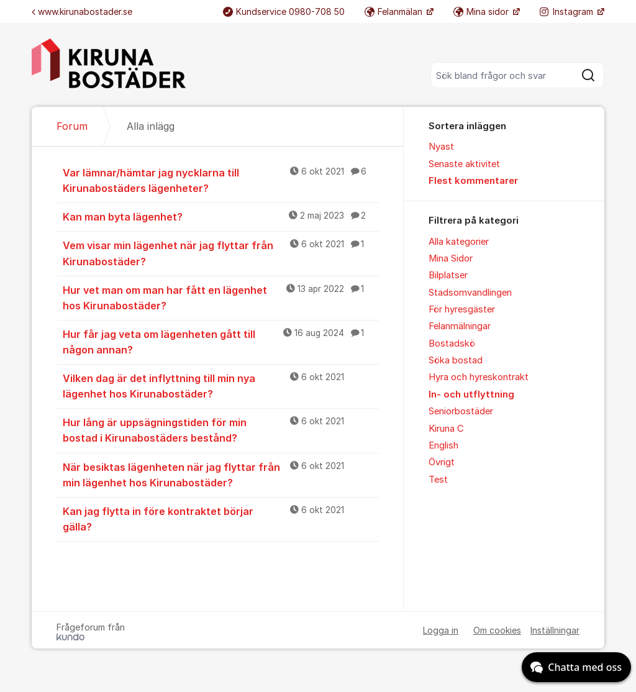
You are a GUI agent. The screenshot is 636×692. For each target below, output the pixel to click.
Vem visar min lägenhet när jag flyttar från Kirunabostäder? (221, 252)
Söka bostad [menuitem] (456, 360)
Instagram (568, 11)
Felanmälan (395, 11)
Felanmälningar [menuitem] (460, 326)
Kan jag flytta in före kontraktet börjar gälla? (221, 518)
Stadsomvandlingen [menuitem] (470, 292)
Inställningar (554, 630)
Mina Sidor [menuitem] (451, 258)
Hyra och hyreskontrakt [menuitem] (479, 377)
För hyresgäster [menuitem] (462, 309)
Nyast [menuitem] (441, 146)
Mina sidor (482, 11)
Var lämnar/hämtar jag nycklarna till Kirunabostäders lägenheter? (221, 179)
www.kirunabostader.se (82, 11)
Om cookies (497, 630)
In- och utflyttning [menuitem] (471, 394)
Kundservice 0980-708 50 (284, 11)
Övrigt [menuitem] (442, 462)
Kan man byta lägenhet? (221, 216)
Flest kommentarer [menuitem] (473, 180)
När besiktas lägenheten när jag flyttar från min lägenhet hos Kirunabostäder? (221, 474)
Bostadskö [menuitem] (452, 343)
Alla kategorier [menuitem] (459, 241)
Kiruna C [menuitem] (446, 428)
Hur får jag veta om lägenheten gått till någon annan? (221, 341)
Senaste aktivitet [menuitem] (464, 164)
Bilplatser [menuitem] (448, 275)
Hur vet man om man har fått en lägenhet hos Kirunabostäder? (221, 297)
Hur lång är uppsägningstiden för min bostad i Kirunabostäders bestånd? (221, 429)
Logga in (440, 630)
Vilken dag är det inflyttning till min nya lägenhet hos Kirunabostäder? (221, 385)
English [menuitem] (443, 445)
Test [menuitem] (438, 479)
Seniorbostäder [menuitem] (461, 411)
